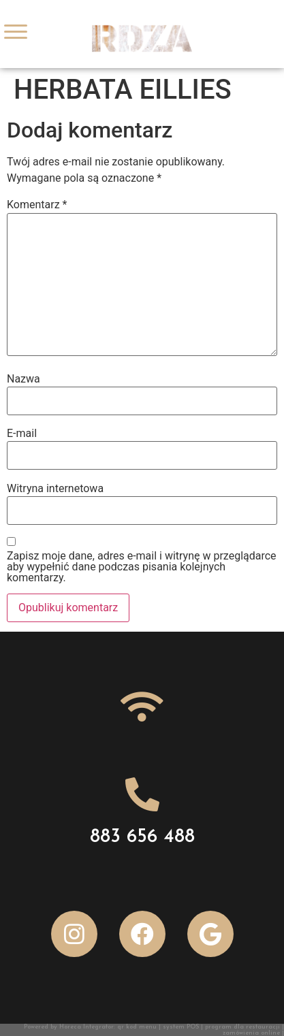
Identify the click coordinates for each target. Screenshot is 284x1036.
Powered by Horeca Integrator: (70, 1027)
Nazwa (23, 379)
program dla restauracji (242, 1027)
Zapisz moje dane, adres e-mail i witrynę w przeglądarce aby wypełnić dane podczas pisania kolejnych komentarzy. (142, 567)
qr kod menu (137, 1027)
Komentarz (37, 204)
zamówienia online (251, 1033)
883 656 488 (142, 837)
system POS (181, 1027)
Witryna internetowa (55, 488)
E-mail (22, 433)
